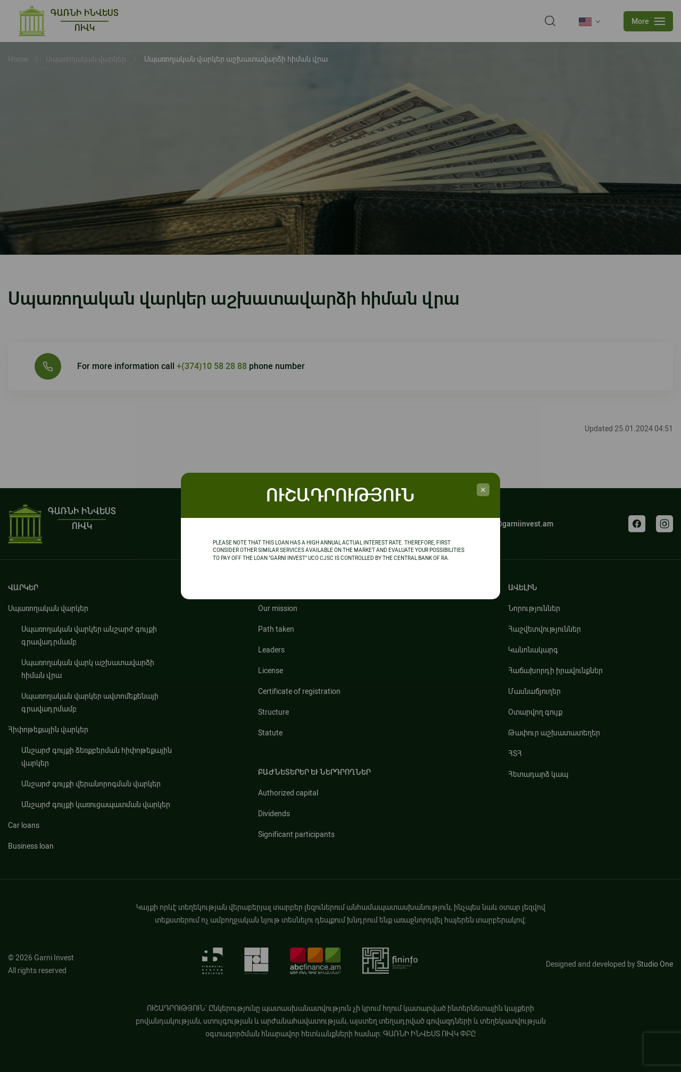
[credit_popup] (483, 489)
